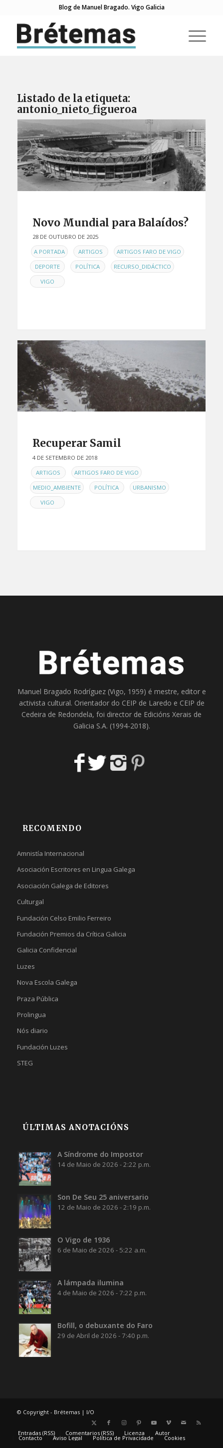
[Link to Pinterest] (138, 1422)
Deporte (47, 266)
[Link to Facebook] (108, 1422)
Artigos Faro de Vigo (149, 251)
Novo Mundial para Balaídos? (110, 222)
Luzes (26, 966)
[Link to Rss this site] (198, 1422)
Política (87, 266)
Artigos (90, 251)
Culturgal (30, 901)
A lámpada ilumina (90, 1282)
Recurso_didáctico (142, 266)
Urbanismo (149, 487)
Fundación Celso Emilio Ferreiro (64, 918)
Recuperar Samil (76, 443)
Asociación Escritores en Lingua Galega (76, 869)
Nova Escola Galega (47, 982)
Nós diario (32, 1030)
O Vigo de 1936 (83, 1239)
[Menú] (192, 35)
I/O (90, 1412)
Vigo (47, 281)
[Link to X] (93, 1422)
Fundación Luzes (42, 1046)
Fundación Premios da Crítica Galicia (71, 934)
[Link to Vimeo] (168, 1422)
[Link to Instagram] (123, 1422)
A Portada (49, 251)
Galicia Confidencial (47, 949)
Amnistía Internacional (50, 853)
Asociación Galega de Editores (63, 885)
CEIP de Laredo (147, 703)
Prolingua (31, 1014)
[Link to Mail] (183, 1422)
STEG (25, 1062)
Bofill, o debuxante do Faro (105, 1325)
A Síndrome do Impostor (100, 1154)
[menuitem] (192, 35)
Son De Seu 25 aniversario (103, 1197)
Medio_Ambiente (57, 487)
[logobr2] (93, 35)
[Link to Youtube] (153, 1422)
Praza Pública (37, 998)
